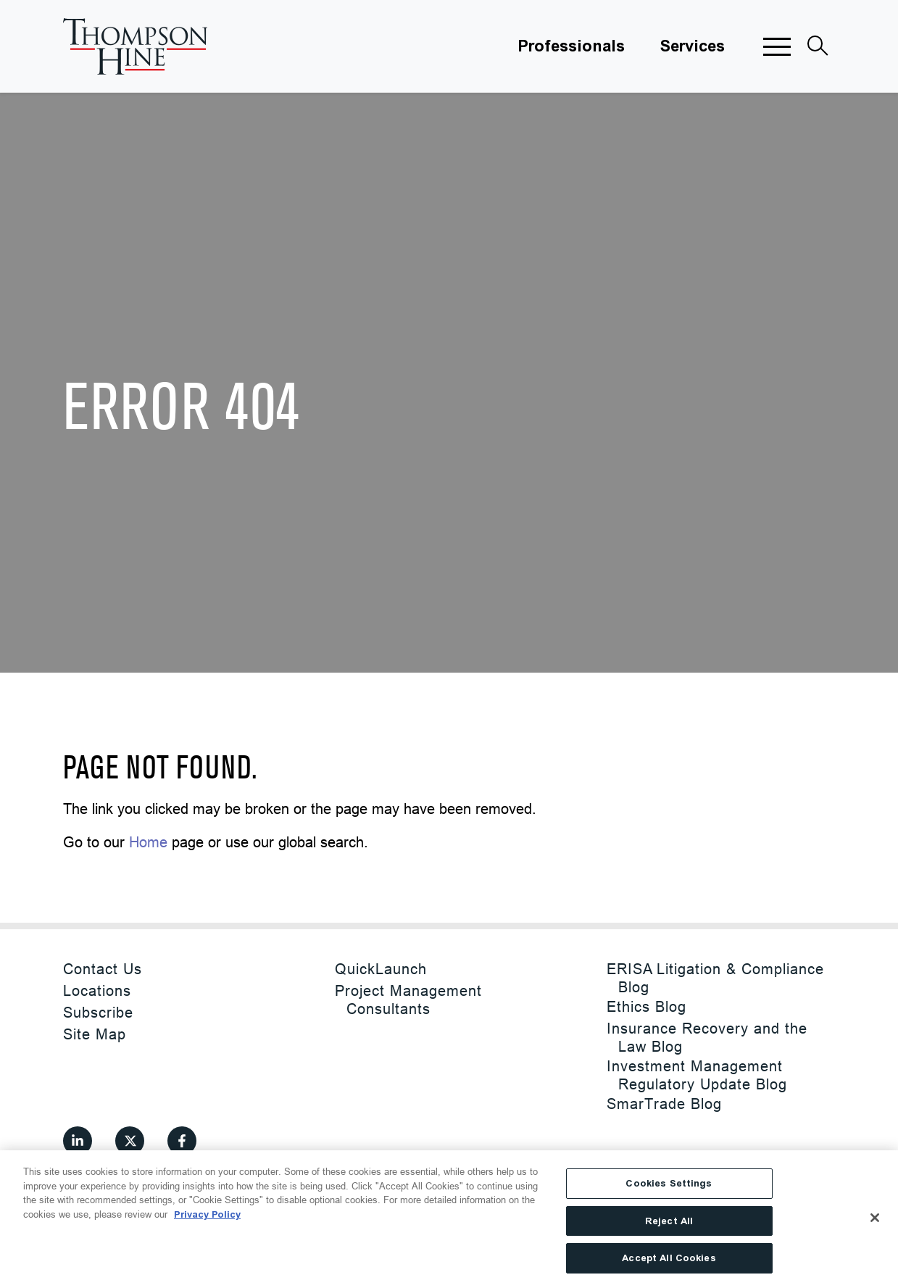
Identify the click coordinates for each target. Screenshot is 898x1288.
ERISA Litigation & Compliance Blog (715, 977)
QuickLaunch (381, 968)
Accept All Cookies (668, 1257)
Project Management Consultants (408, 999)
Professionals (571, 46)
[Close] (875, 1218)
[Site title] (135, 46)
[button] (777, 46)
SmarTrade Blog (664, 1103)
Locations (97, 990)
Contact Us (102, 968)
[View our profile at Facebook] (181, 1140)
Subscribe (98, 1012)
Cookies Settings (668, 1183)
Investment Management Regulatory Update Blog (697, 1075)
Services (692, 46)
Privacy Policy (207, 1214)
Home (148, 842)
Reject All (669, 1221)
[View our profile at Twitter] (129, 1140)
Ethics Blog (646, 1006)
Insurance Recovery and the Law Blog (707, 1037)
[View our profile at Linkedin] (77, 1140)
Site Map (94, 1034)
